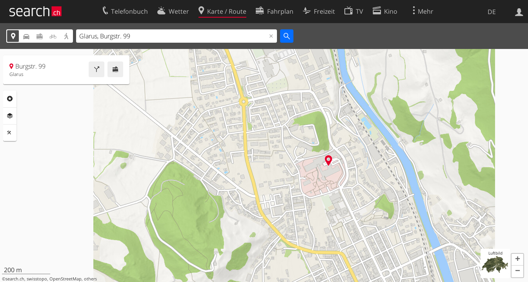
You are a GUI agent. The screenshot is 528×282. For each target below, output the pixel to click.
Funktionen (9, 133)
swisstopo (37, 279)
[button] (517, 260)
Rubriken (9, 98)
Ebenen (9, 116)
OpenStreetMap (65, 279)
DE (492, 11)
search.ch (14, 279)
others (90, 279)
